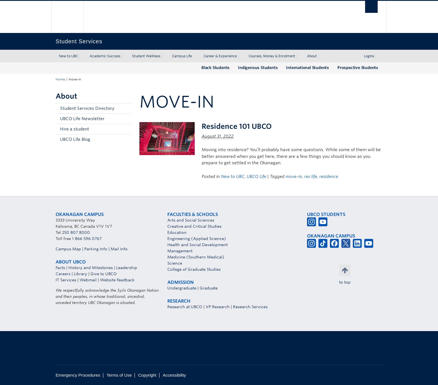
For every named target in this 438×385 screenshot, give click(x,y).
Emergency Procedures (78, 375)
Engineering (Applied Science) (196, 238)
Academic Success (105, 56)
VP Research (218, 307)
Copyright (147, 375)
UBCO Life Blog (75, 139)
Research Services (250, 307)
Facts (60, 267)
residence (328, 176)
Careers (63, 274)
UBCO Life (256, 176)
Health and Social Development (197, 245)
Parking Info (95, 249)
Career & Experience (220, 56)
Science (174, 263)
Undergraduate (181, 288)
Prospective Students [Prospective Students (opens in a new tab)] (357, 67)
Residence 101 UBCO (237, 126)
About (312, 56)
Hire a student (74, 129)
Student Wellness (146, 56)
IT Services (66, 280)
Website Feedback (117, 280)
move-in (293, 176)
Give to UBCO (104, 274)
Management (179, 251)
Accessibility (174, 375)
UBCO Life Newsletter (82, 118)
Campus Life (182, 56)
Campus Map (68, 249)
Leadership (126, 267)
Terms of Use (119, 375)
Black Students (215, 67)
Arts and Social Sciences (190, 220)
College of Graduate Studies (194, 269)
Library (80, 274)
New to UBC (68, 56)
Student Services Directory (87, 108)
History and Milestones (90, 267)
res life (310, 176)
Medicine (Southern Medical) (195, 257)
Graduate (209, 288)
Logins (369, 56)
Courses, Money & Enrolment (272, 56)
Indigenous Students (258, 67)
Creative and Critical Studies (194, 226)
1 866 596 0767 (87, 238)
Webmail (88, 280)
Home (60, 79)
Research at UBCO (184, 307)
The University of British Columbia (67, 17)
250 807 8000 (76, 232)
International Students (307, 67)
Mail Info (119, 249)
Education (177, 232)
